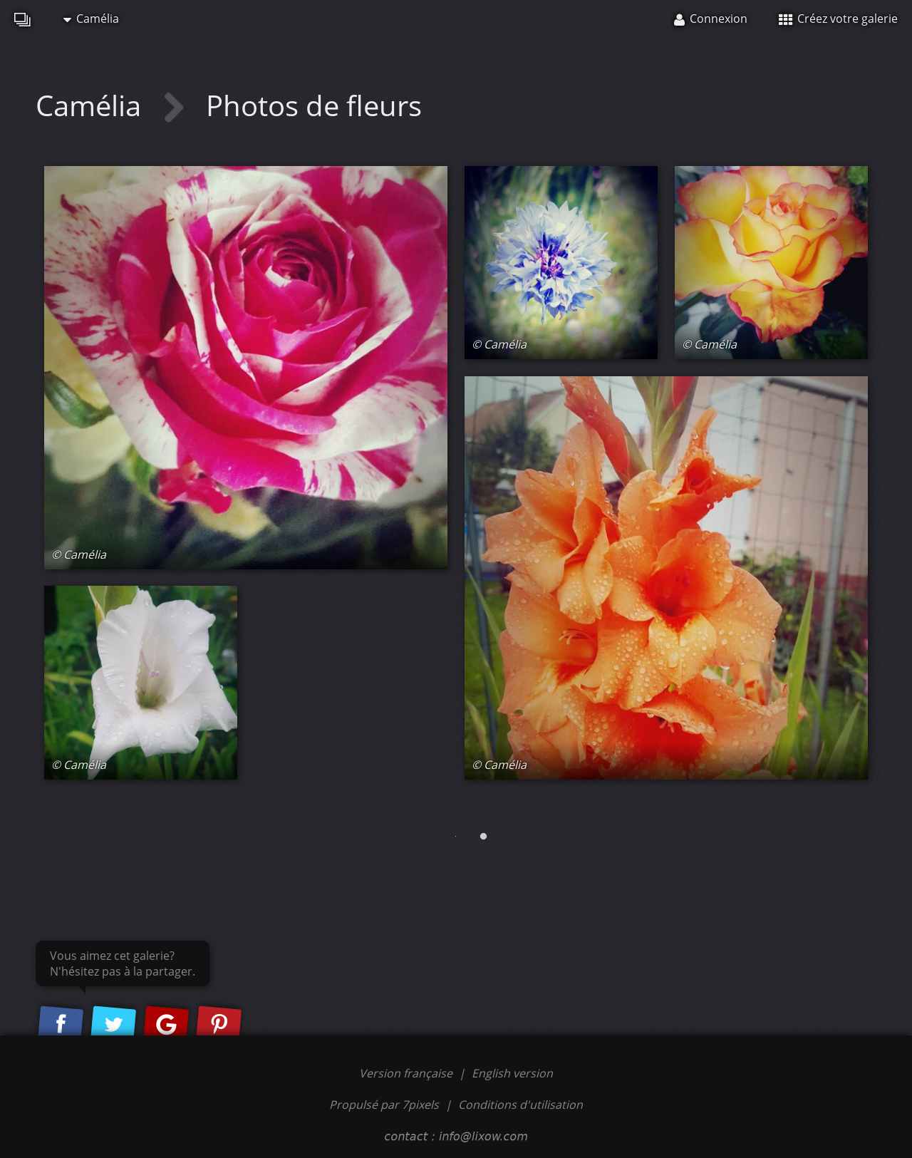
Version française (407, 1073)
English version (512, 1073)
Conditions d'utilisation (520, 1104)
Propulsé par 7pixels (384, 1104)
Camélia (91, 18)
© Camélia (78, 554)
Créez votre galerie (838, 18)
